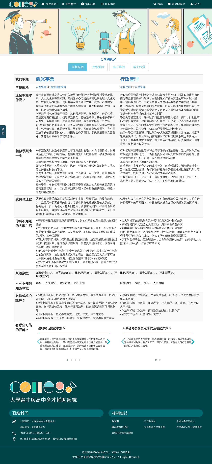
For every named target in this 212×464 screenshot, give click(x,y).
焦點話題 (88, 3)
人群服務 (50, 282)
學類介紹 (78, 67)
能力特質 (139, 67)
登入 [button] (195, 3)
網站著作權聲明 (121, 452)
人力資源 (158, 282)
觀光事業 (45, 79)
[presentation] (38, 341)
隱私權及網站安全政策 (95, 452)
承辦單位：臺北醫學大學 (32, 427)
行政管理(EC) (167, 272)
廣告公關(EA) (102, 272)
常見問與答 (176, 3)
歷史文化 (79, 282)
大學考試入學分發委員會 (189, 427)
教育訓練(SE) (63, 272)
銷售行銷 (65, 282)
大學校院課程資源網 (122, 433)
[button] (68, 360)
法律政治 (125, 282)
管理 (41, 87)
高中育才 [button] (69, 3)
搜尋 (158, 3)
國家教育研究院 (120, 427)
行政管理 (129, 79)
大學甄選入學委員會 (154, 427)
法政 (125, 87)
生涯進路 (98, 67)
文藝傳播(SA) (44, 272)
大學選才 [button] (50, 3)
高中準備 (119, 67)
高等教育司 (150, 421)
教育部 (115, 421)
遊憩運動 (58, 87)
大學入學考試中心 (185, 421)
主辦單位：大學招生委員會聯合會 (37, 421)
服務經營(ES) (82, 272)
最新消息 (108, 3)
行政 (137, 282)
